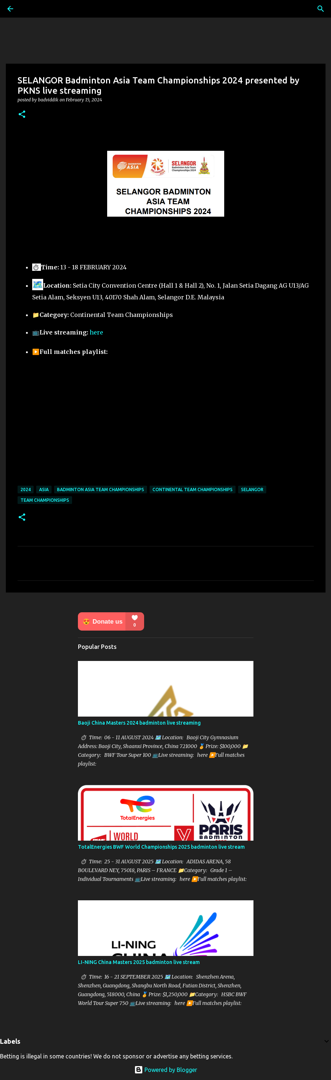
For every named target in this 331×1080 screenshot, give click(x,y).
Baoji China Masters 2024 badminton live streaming (139, 723)
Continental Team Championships (193, 489)
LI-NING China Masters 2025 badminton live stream (139, 962)
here (96, 332)
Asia (44, 489)
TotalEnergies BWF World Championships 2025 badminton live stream (161, 847)
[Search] (320, 9)
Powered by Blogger (165, 1069)
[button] (22, 115)
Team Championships (44, 500)
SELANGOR (252, 489)
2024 (25, 489)
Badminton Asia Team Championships (100, 489)
